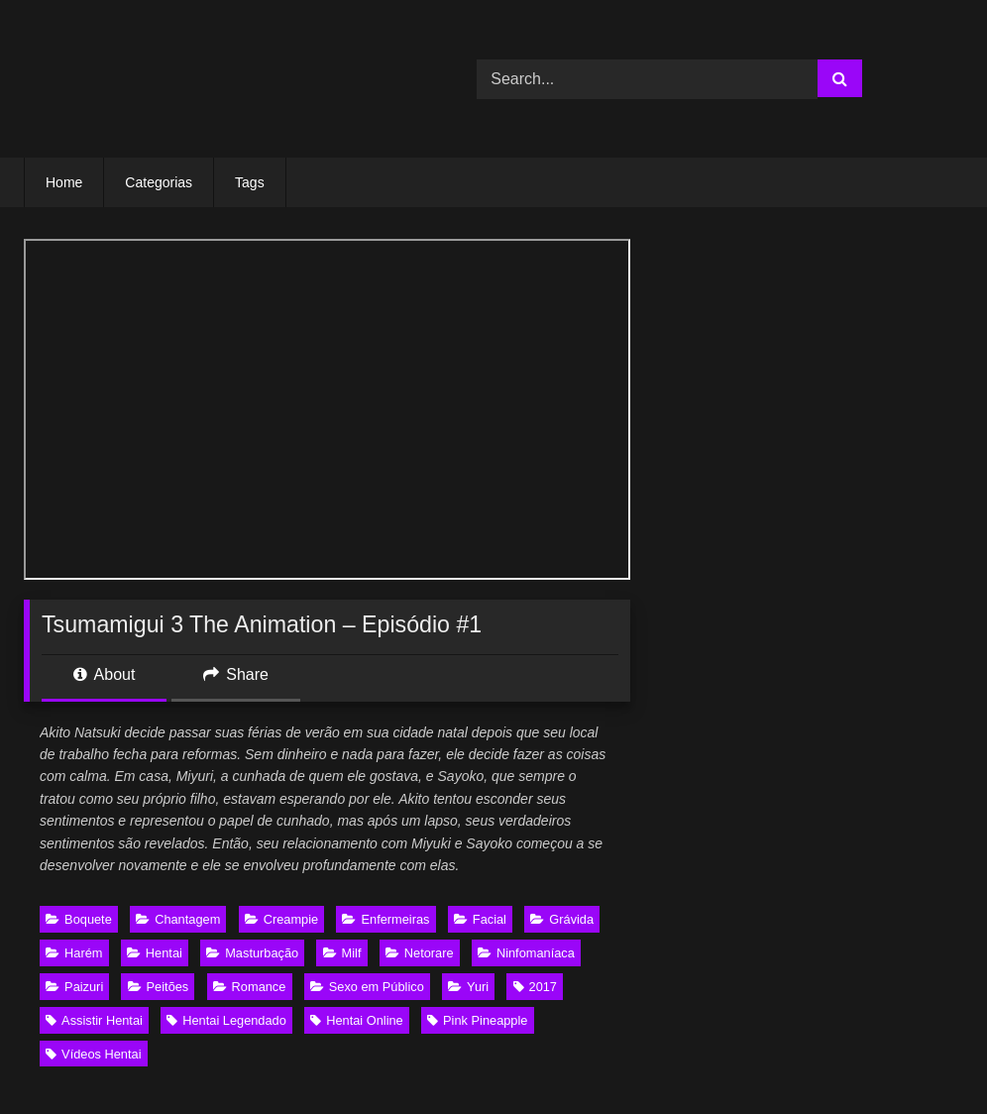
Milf (342, 953)
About (104, 674)
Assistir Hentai (94, 1020)
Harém (74, 953)
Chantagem (178, 919)
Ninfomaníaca (526, 953)
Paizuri (74, 986)
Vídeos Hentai (93, 1054)
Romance (249, 986)
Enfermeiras (385, 919)
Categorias (158, 182)
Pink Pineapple (477, 1020)
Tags (250, 182)
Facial (480, 919)
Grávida (562, 919)
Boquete (79, 919)
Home (64, 182)
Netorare (419, 953)
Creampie (281, 919)
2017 (535, 986)
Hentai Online (356, 1020)
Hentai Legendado (226, 1020)
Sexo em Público (367, 986)
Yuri (468, 986)
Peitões (158, 986)
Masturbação (252, 953)
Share (236, 674)
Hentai (154, 953)
